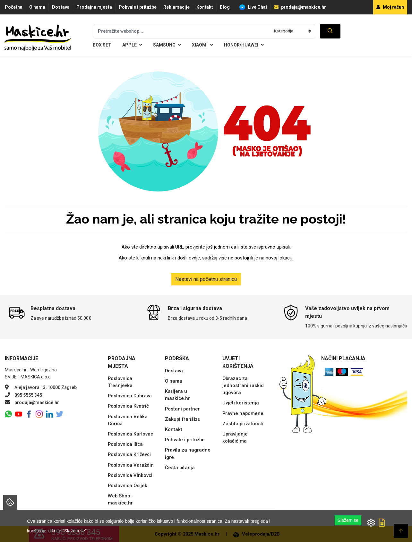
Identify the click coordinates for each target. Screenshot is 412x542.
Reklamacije (176, 7)
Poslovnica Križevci (129, 454)
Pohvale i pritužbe (138, 7)
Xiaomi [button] (202, 45)
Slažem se (348, 520)
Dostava (61, 7)
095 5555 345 (28, 395)
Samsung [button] (167, 45)
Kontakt (204, 7)
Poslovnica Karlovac (130, 434)
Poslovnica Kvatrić (128, 406)
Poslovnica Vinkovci (130, 475)
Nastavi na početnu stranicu (206, 279)
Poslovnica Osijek (127, 485)
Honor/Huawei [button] (244, 45)
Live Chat (253, 7)
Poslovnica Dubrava (130, 396)
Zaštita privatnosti (242, 424)
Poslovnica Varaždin (131, 465)
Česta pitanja (180, 467)
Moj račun (390, 7)
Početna (13, 7)
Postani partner (182, 409)
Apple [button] (132, 45)
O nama (37, 7)
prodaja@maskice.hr (300, 7)
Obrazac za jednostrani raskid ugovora (243, 385)
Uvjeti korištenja (240, 403)
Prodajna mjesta (94, 7)
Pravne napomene (242, 413)
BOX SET (102, 44)
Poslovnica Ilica (125, 444)
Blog (225, 7)
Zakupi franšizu (183, 419)
